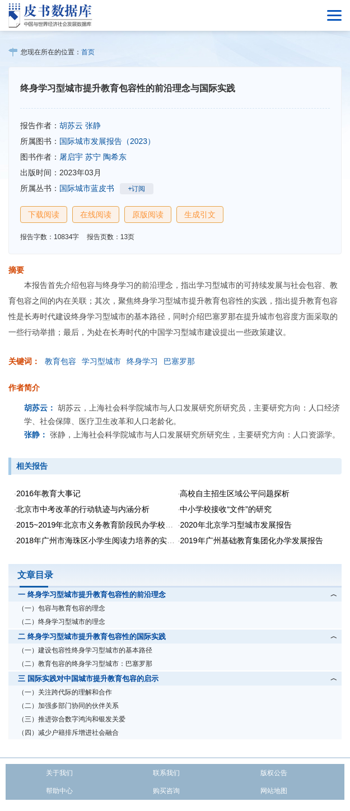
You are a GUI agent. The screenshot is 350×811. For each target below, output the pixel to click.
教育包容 (60, 361)
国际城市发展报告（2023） (107, 141)
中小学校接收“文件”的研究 (225, 509)
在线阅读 (95, 214)
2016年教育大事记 (48, 493)
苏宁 (93, 156)
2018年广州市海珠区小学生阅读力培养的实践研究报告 (111, 540)
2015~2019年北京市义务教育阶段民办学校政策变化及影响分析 (126, 524)
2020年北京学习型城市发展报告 (235, 524)
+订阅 (136, 189)
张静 (93, 125)
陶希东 (115, 156)
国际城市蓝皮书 (86, 188)
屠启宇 (71, 156)
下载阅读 (43, 214)
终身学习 (142, 361)
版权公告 (273, 773)
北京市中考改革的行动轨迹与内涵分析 (83, 509)
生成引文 (200, 214)
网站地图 (273, 791)
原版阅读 (148, 214)
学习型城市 (101, 361)
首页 (88, 52)
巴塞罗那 (179, 361)
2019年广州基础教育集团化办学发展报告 (251, 540)
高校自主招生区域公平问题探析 (235, 493)
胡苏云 (71, 125)
